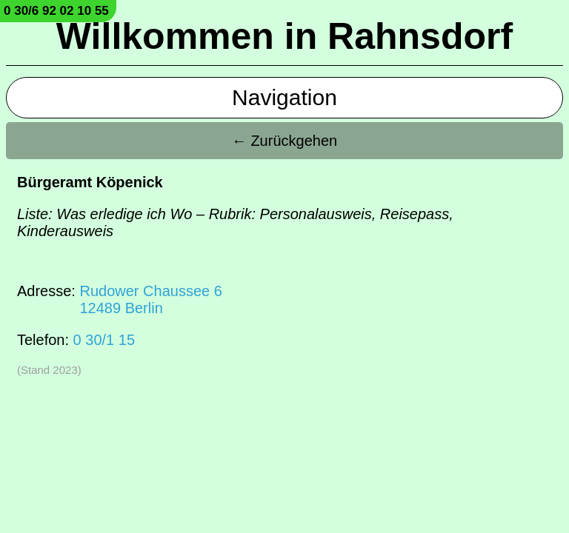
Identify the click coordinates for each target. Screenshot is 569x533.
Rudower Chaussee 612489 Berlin (150, 299)
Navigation (284, 97)
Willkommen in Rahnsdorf (284, 36)
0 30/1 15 (104, 340)
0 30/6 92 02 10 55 (56, 11)
